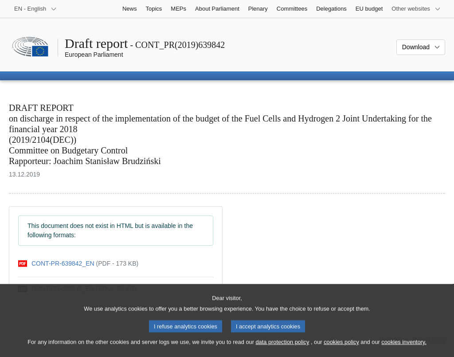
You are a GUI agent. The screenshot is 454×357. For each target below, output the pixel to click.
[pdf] (78, 263)
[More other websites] (416, 9)
